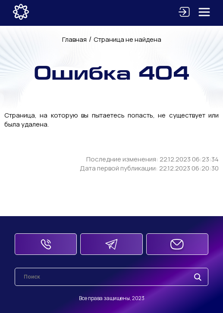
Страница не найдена (127, 39)
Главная (74, 39)
